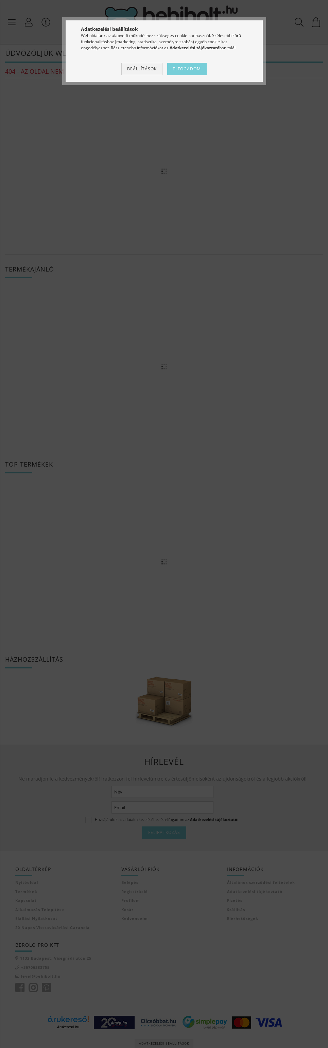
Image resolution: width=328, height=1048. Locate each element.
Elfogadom (187, 69)
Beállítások (142, 69)
